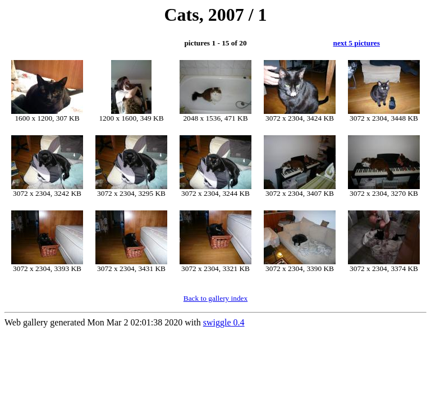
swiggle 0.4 (224, 322)
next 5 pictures (356, 43)
